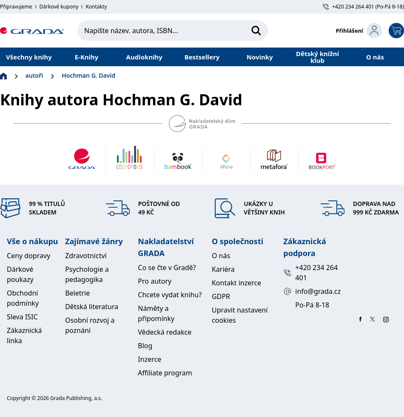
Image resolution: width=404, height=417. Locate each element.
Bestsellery (202, 57)
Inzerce (149, 359)
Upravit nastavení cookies (239, 315)
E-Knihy (87, 57)
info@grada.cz (312, 291)
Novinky (260, 57)
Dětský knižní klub (317, 57)
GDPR (221, 296)
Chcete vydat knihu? (170, 294)
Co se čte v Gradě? (167, 267)
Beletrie (77, 293)
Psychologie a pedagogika (87, 274)
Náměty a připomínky (156, 313)
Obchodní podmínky (23, 298)
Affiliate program (165, 373)
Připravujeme (16, 6)
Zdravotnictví (86, 255)
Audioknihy (144, 57)
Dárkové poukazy (20, 274)
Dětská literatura (91, 306)
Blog (145, 345)
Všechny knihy (29, 57)
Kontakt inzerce (236, 282)
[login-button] (359, 30)
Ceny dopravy (28, 255)
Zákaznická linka (24, 335)
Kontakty (96, 6)
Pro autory (154, 281)
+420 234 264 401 (310, 272)
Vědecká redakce (164, 332)
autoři (34, 75)
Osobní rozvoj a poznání (89, 325)
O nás (375, 57)
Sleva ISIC (22, 316)
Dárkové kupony (59, 6)
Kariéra (223, 269)
